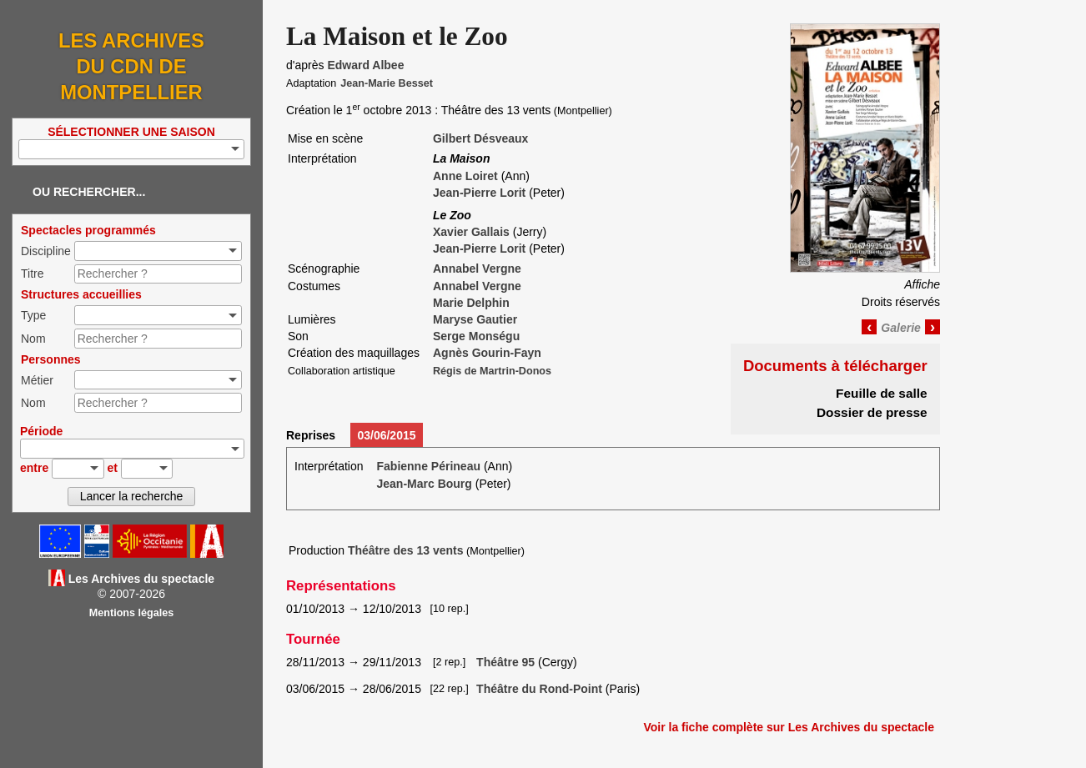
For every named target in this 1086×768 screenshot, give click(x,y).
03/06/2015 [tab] (386, 435)
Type (33, 315)
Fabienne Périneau (428, 466)
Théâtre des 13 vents (406, 550)
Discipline (46, 251)
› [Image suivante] (932, 326)
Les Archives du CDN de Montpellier (131, 66)
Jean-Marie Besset (386, 83)
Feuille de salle (882, 393)
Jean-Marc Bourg (424, 483)
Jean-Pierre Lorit (479, 192)
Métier (37, 380)
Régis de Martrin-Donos (492, 371)
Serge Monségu (476, 336)
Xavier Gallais (471, 231)
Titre (32, 273)
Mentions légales (131, 613)
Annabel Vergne (477, 268)
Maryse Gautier (475, 319)
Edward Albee (365, 65)
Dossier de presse (872, 412)
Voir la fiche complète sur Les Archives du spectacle (788, 727)
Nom (33, 338)
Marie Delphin (471, 302)
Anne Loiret (465, 176)
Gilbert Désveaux (480, 138)
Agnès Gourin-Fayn (487, 352)
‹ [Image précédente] (869, 326)
